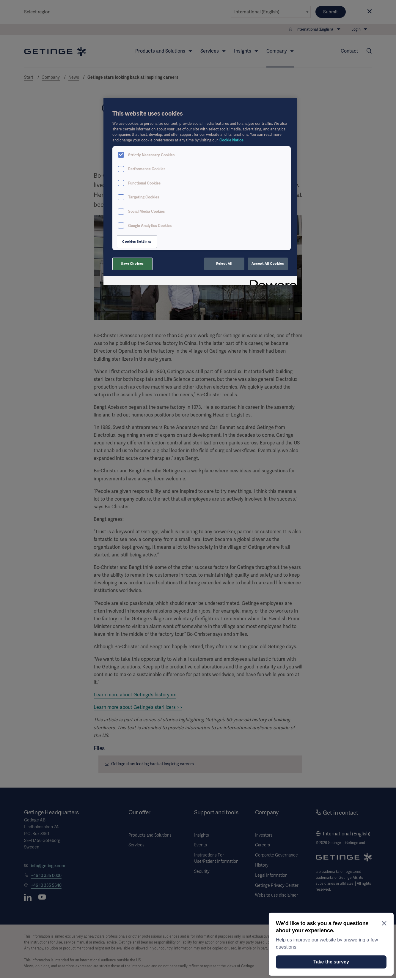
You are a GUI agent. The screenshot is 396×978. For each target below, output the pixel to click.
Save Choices (132, 263)
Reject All (224, 263)
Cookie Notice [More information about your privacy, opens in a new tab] (231, 140)
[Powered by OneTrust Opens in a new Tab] (271, 281)
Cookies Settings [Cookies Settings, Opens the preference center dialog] (137, 241)
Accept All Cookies (268, 263)
